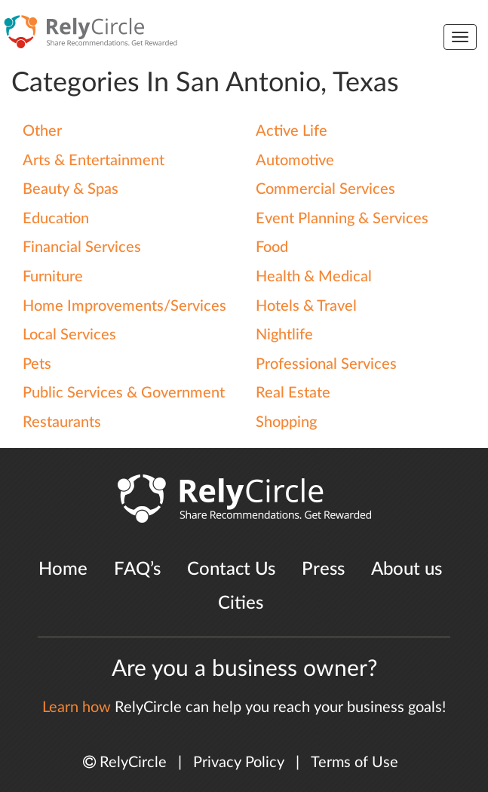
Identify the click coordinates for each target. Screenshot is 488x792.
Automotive (295, 160)
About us (406, 569)
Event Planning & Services (342, 218)
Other (42, 131)
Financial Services (82, 247)
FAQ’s (137, 569)
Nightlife (284, 334)
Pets (37, 364)
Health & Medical (314, 276)
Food (272, 247)
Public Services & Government (124, 393)
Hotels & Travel (306, 306)
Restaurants (62, 422)
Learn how (76, 707)
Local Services (69, 334)
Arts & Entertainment (93, 160)
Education (56, 218)
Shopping (286, 422)
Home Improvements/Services (124, 306)
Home (62, 569)
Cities (240, 603)
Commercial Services (325, 189)
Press (323, 569)
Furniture (53, 276)
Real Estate (293, 393)
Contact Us (231, 569)
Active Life (291, 131)
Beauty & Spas (70, 189)
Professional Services (326, 364)
